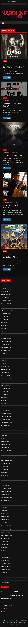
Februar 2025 (4, 332)
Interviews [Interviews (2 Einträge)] (11, 592)
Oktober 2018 (4, 569)
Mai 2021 (3, 472)
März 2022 (3, 441)
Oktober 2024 (4, 344)
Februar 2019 (4, 557)
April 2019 (3, 551)
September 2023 (5, 385)
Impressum (4, 608)
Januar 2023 (4, 410)
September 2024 (5, 347)
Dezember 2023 (5, 375)
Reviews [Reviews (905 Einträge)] (20, 595)
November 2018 (5, 566)
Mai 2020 (3, 510)
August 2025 (4, 313)
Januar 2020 (4, 522)
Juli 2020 (3, 504)
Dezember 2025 (5, 300)
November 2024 (5, 341)
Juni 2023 (3, 394)
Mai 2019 (3, 547)
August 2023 (4, 388)
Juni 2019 (3, 544)
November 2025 (5, 303)
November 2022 (5, 416)
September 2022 (5, 422)
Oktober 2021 (4, 457)
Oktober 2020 (4, 494)
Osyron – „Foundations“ (13, 155)
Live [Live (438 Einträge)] (16, 591)
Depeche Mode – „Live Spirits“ (12, 104)
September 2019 (5, 535)
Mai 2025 (3, 322)
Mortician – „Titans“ (11, 257)
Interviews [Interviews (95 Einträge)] (5, 592)
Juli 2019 (3, 541)
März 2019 (3, 554)
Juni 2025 (3, 319)
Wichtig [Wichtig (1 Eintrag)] (11, 598)
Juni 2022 (3, 432)
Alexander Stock (14, 64)
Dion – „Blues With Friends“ (10, 206)
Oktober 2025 (4, 307)
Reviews (4, 61)
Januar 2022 (4, 447)
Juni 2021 (3, 469)
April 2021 (3, 476)
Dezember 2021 (5, 450)
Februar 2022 (4, 444)
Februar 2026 (4, 294)
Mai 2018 (3, 576)
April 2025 (3, 325)
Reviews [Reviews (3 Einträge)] (3, 598)
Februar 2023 (4, 407)
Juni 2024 (3, 357)
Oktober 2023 (4, 382)
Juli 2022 (3, 429)
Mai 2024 (3, 360)
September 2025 (5, 310)
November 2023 (5, 379)
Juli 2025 (3, 316)
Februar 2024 (4, 369)
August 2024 (4, 350)
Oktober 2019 (4, 532)
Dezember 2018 (5, 563)
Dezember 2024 (5, 338)
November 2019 (5, 529)
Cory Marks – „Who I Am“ (13, 67)
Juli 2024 (3, 353)
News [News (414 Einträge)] (12, 595)
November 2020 (5, 491)
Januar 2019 (4, 560)
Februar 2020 (4, 519)
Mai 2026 (3, 285)
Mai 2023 (3, 397)
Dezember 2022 (5, 413)
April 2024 (3, 363)
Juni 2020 (3, 507)
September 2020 (5, 497)
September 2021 (5, 460)
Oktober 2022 (4, 419)
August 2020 (4, 500)
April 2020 (3, 513)
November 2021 (5, 454)
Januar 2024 (4, 372)
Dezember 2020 (5, 488)
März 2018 (3, 579)
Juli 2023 (3, 391)
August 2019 (4, 538)
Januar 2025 (4, 335)
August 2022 (4, 425)
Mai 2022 (3, 435)
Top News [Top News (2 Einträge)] (7, 598)
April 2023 (3, 400)
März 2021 (3, 479)
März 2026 (3, 291)
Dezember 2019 (5, 526)
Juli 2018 (3, 572)
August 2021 (4, 463)
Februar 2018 (4, 582)
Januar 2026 (4, 297)
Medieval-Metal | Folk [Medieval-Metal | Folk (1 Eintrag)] (5, 596)
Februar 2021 (4, 482)
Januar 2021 (4, 485)
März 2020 (3, 516)
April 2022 (3, 438)
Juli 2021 (3, 466)
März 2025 (3, 329)
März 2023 (3, 404)
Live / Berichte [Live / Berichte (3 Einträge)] (21, 592)
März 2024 (3, 366)
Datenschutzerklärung (7, 605)
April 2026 (3, 288)
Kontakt (3, 611)
